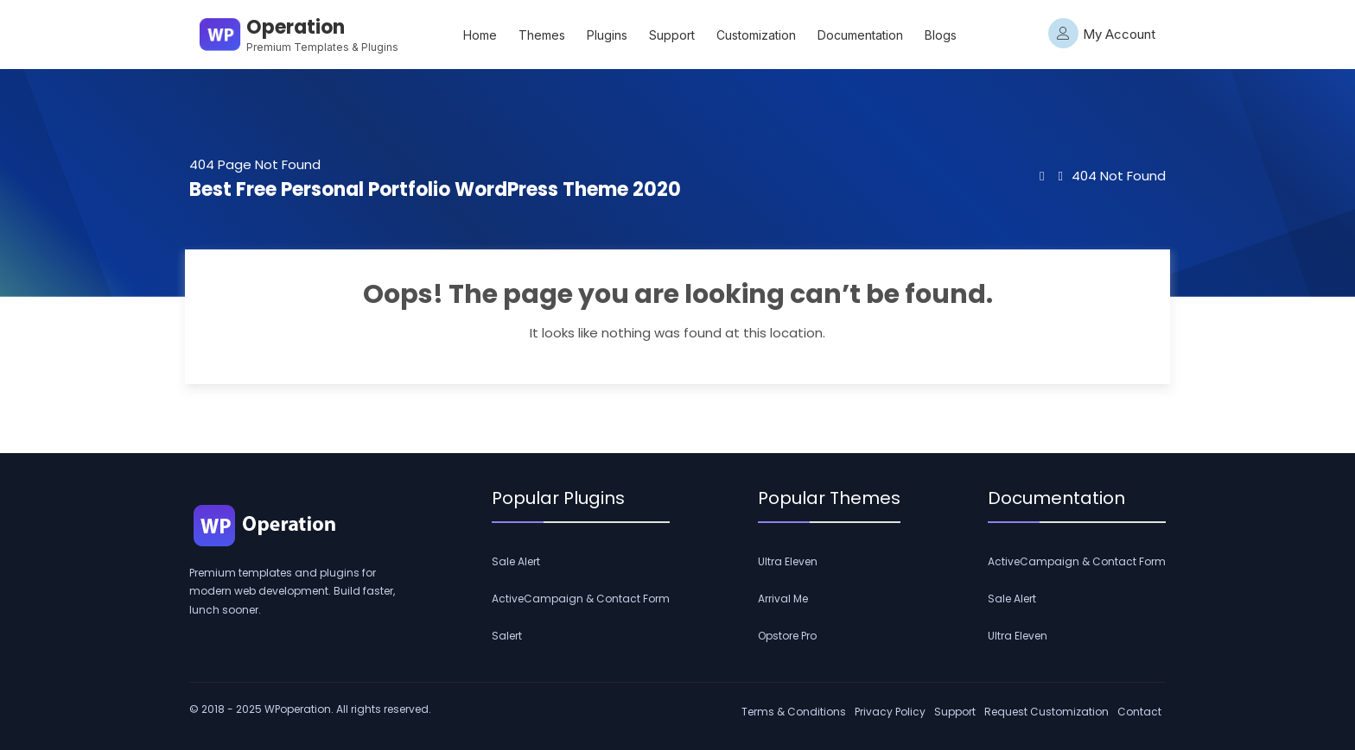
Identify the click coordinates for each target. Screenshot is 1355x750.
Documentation (860, 35)
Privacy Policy (890, 711)
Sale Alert (516, 561)
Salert (507, 635)
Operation (295, 27)
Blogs (941, 35)
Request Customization (1046, 711)
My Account (1101, 33)
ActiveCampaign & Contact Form (581, 598)
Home (480, 35)
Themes (541, 35)
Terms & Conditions (793, 711)
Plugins (607, 35)
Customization (756, 35)
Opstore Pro (787, 635)
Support (672, 35)
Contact (1139, 711)
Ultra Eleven (787, 561)
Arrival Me (783, 598)
